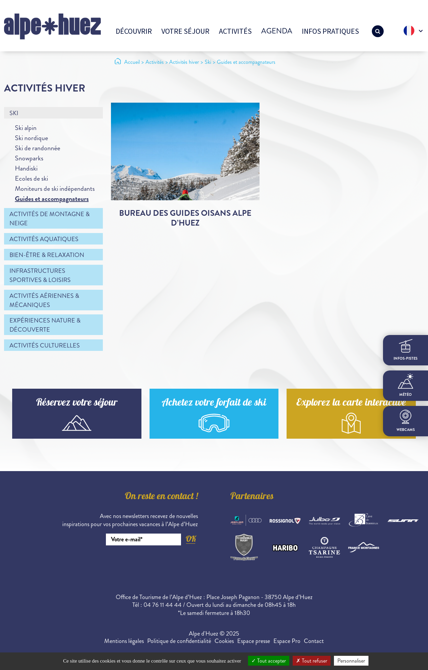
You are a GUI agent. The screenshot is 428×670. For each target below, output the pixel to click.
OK (191, 539)
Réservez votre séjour (76, 403)
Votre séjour (185, 31)
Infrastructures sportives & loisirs (40, 275)
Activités (235, 31)
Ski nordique (31, 138)
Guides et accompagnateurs (52, 199)
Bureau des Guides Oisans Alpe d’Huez (185, 218)
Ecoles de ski (31, 178)
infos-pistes (405, 350)
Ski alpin (26, 128)
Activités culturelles (44, 345)
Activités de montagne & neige (49, 219)
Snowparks (29, 158)
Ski (13, 113)
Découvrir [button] (134, 31)
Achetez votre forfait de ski (214, 403)
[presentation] (146, 564)
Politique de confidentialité (179, 641)
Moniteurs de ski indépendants (55, 189)
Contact (314, 641)
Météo (405, 385)
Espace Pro (286, 641)
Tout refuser (311, 661)
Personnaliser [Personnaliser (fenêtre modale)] (351, 661)
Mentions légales (124, 641)
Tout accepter (268, 661)
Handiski (26, 168)
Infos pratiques (330, 31)
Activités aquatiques (43, 239)
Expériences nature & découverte (45, 325)
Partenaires (252, 497)
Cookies (224, 641)
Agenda (276, 31)
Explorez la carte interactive (351, 403)
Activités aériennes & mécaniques (44, 300)
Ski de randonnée (37, 148)
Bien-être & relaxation (46, 255)
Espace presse (253, 641)
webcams (406, 421)
